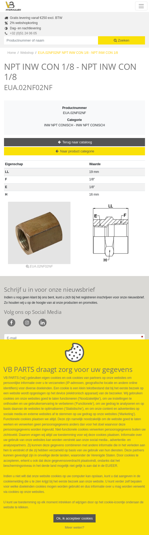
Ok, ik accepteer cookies (74, 518)
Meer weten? (74, 527)
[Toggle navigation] (141, 6)
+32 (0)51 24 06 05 (23, 33)
